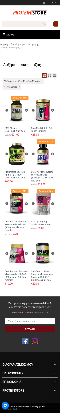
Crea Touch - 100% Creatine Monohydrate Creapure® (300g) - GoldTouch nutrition (42, 275)
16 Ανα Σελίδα (12, 87)
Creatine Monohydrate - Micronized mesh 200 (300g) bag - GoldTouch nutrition (16, 275)
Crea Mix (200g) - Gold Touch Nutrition (42, 129)
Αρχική (4, 44)
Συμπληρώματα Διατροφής (25, 44)
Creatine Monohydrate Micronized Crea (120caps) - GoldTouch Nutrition (42, 176)
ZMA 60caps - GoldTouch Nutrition (15, 129)
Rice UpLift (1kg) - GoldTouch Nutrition (41, 223)
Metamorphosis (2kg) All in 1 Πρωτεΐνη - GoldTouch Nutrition (15, 175)
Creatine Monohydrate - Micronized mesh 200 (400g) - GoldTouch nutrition (16, 226)
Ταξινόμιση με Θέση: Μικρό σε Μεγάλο (23, 81)
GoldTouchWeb (9, 409)
